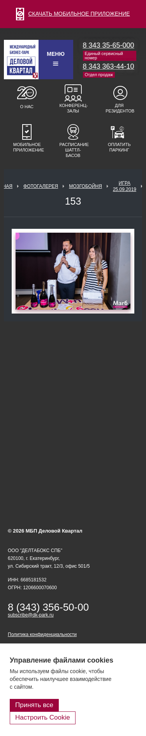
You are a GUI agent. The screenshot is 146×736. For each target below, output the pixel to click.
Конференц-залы (73, 108)
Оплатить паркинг (119, 147)
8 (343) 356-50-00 (48, 607)
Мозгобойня (85, 186)
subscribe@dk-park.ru (31, 615)
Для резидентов (119, 108)
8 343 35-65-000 (108, 45)
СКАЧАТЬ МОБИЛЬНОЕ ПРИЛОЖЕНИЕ (73, 14)
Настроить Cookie (42, 717)
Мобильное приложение (26, 147)
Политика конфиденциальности (42, 634)
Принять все (34, 705)
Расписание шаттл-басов (73, 150)
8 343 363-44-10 (108, 66)
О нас (26, 106)
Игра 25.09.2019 (124, 186)
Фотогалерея (40, 186)
